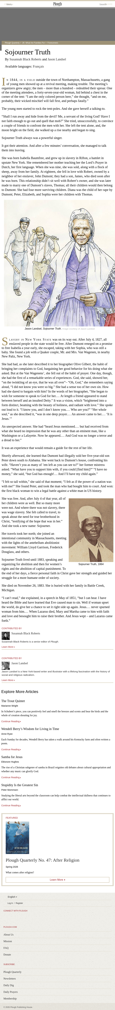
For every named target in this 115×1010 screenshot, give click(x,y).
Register (19, 903)
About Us (8, 934)
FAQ (5, 948)
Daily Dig (8, 985)
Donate (7, 954)
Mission (7, 941)
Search (103, 4)
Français (38, 66)
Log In (10, 903)
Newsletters (9, 978)
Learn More (56, 879)
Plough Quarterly (12, 43)
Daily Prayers (10, 992)
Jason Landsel (57, 59)
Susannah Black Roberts (25, 59)
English (11, 897)
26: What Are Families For (33, 43)
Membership (10, 998)
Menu (7, 4)
